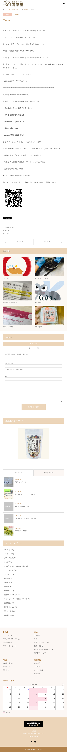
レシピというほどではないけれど (15, 566)
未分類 (6, 586)
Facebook (31, 741)
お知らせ (7, 550)
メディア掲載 (8, 558)
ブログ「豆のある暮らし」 (12, 639)
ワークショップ (9, 570)
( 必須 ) (9, 363)
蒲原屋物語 (37, 674)
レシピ (6, 562)
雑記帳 (7, 14)
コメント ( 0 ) (33, 343)
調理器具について (10, 607)
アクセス (37, 666)
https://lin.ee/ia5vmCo (33, 182)
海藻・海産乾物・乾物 (41, 642)
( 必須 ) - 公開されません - (15, 369)
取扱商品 (37, 635)
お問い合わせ (7, 642)
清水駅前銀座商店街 (10, 595)
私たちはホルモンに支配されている (15, 599)
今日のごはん (8, 574)
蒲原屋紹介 (8, 603)
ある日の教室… (8, 663)
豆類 (35, 639)
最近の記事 (18, 473)
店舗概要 (37, 663)
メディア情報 (38, 670)
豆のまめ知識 (8, 611)
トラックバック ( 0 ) (34, 348)
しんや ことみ (14, 227)
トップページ (7, 635)
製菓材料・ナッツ (40, 653)
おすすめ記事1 (49, 473)
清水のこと (8, 591)
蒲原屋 (28, 749)
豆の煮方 (6, 670)
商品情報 (7, 578)
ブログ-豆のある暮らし (14, 9)
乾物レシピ (6, 666)
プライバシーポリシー (10, 646)
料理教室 (7, 582)
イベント (7, 554)
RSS (35, 741)
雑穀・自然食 (38, 646)
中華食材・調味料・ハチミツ (43, 649)
